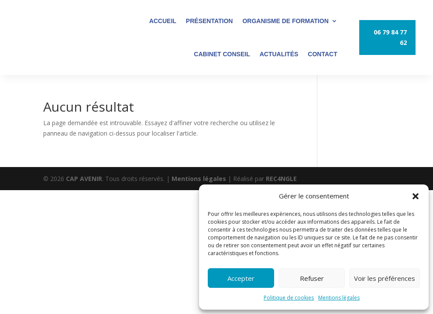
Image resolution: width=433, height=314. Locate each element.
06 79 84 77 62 (390, 37)
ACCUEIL (162, 20)
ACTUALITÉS (279, 54)
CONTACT (322, 54)
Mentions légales (339, 297)
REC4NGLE (281, 178)
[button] (415, 196)
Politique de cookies (289, 297)
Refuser (312, 278)
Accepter (240, 278)
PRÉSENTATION (209, 20)
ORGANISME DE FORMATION (285, 20)
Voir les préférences (384, 278)
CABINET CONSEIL (222, 54)
